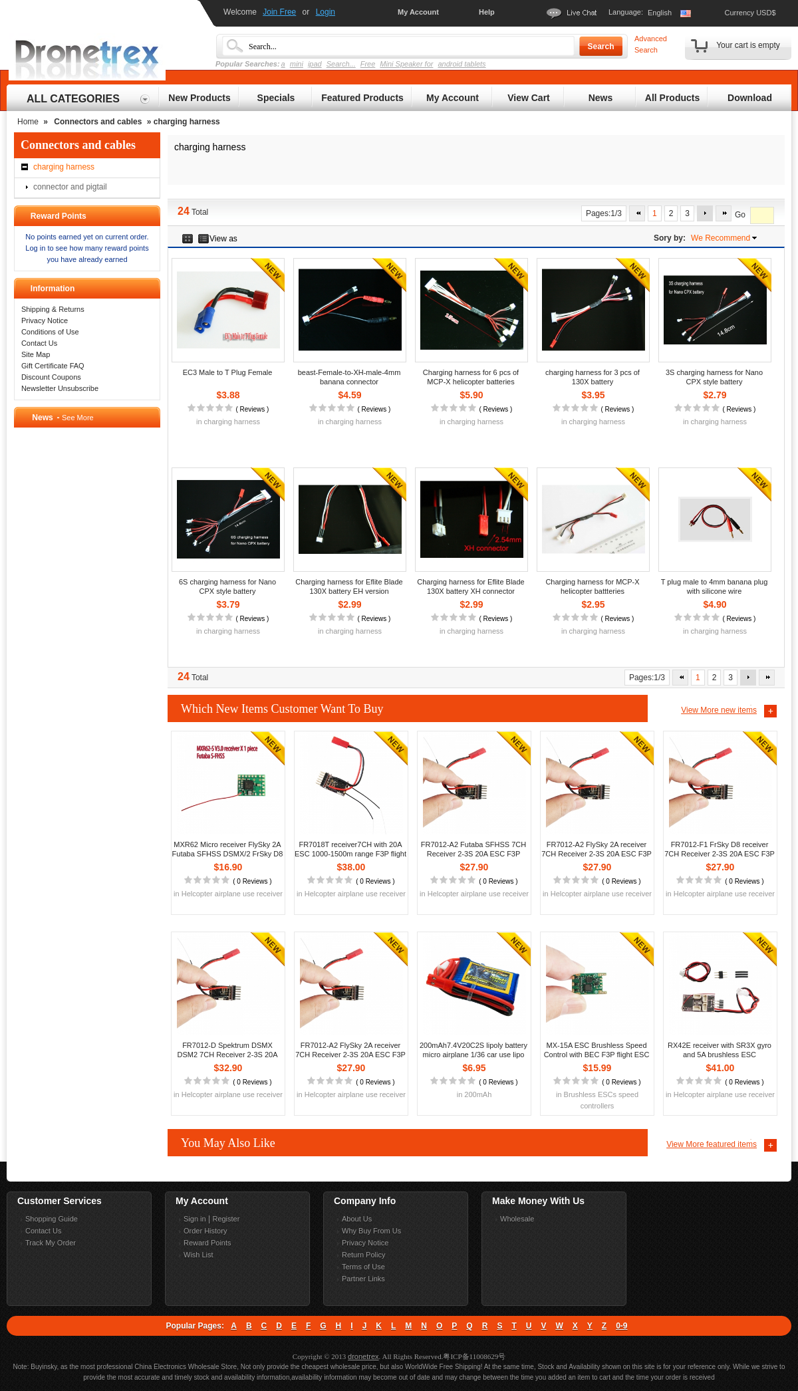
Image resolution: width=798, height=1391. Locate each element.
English (660, 13)
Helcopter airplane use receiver (232, 894)
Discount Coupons (51, 377)
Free (368, 64)
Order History (205, 1231)
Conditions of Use (50, 332)
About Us (357, 1219)
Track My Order (50, 1243)
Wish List (198, 1255)
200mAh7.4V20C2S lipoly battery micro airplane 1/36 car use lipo (473, 1050)
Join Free (279, 12)
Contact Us (39, 343)
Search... (341, 64)
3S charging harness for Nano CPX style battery (714, 377)
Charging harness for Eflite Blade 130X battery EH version (348, 586)
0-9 (621, 1325)
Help (487, 12)
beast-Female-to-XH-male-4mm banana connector (349, 377)
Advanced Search (650, 44)
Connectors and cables (98, 121)
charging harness (63, 167)
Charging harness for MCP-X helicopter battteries (592, 586)
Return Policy (363, 1255)
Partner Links (363, 1279)
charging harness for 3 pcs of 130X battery (592, 377)
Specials (276, 97)
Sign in (195, 1219)
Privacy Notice (44, 320)
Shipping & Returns (52, 309)
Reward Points (207, 1243)
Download (750, 97)
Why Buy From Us (371, 1231)
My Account (418, 12)
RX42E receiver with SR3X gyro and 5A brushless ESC (719, 1050)
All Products (672, 97)
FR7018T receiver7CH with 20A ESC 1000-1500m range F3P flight (350, 849)
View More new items (719, 710)
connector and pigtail (70, 186)
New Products (199, 97)
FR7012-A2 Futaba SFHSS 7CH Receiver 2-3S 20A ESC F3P (473, 849)
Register (225, 1219)
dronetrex (363, 1356)
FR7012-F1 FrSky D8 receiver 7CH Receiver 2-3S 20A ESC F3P (719, 849)
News (601, 97)
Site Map (35, 354)
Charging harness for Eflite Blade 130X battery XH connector (470, 586)
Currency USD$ (749, 13)
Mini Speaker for (406, 64)
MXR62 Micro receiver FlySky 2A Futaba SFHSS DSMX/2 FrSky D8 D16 (227, 853)
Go (740, 215)
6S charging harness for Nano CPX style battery (227, 586)
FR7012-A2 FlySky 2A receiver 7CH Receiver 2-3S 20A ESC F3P (596, 849)
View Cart (528, 97)
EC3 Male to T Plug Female (228, 372)
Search (600, 46)
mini (296, 64)
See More (78, 418)
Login (325, 12)
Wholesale (517, 1219)
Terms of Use (363, 1267)
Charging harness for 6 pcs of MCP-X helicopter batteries (471, 377)
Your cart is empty (748, 45)
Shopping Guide (51, 1219)
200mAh (477, 1094)
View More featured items (711, 1144)
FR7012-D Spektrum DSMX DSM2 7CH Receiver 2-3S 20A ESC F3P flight (227, 1054)
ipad (315, 64)
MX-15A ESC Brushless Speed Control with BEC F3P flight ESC (597, 1050)
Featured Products (362, 97)
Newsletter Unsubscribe (59, 388)
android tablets (461, 64)
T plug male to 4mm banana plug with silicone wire (714, 586)
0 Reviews (252, 881)
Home (28, 121)
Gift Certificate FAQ (52, 366)
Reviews (252, 409)
